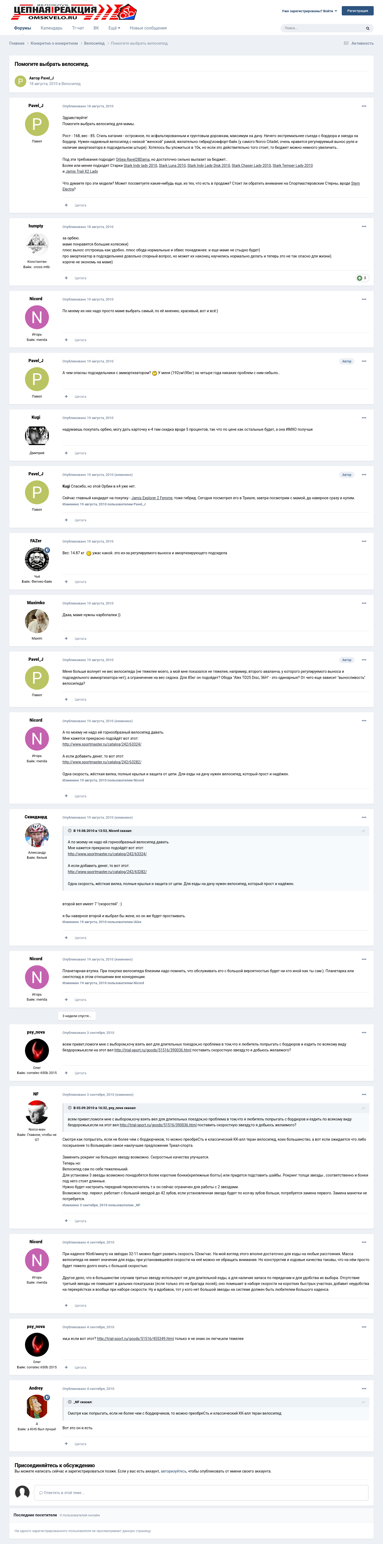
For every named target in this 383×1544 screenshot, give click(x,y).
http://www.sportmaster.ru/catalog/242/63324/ (102, 744)
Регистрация (357, 11)
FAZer (36, 540)
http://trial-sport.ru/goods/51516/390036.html (152, 1050)
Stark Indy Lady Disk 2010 (208, 165)
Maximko (36, 602)
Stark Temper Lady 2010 (293, 165)
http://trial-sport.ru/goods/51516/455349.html (135, 1338)
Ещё (114, 28)
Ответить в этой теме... (61, 1493)
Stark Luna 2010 (172, 165)
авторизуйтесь (173, 1471)
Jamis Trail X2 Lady (82, 171)
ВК (96, 28)
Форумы (22, 30)
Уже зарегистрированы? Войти (309, 11)
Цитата (80, 205)
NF (36, 1094)
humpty (36, 226)
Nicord (36, 298)
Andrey (36, 1388)
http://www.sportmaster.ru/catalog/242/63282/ (102, 762)
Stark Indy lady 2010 (140, 165)
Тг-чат (78, 28)
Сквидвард (36, 816)
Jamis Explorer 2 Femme (151, 498)
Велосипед (71, 84)
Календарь (52, 28)
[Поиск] (309, 28)
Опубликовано (88, 106)
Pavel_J (47, 78)
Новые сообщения (148, 28)
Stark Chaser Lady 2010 (251, 165)
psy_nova (36, 1032)
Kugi (36, 417)
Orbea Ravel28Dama (132, 159)
